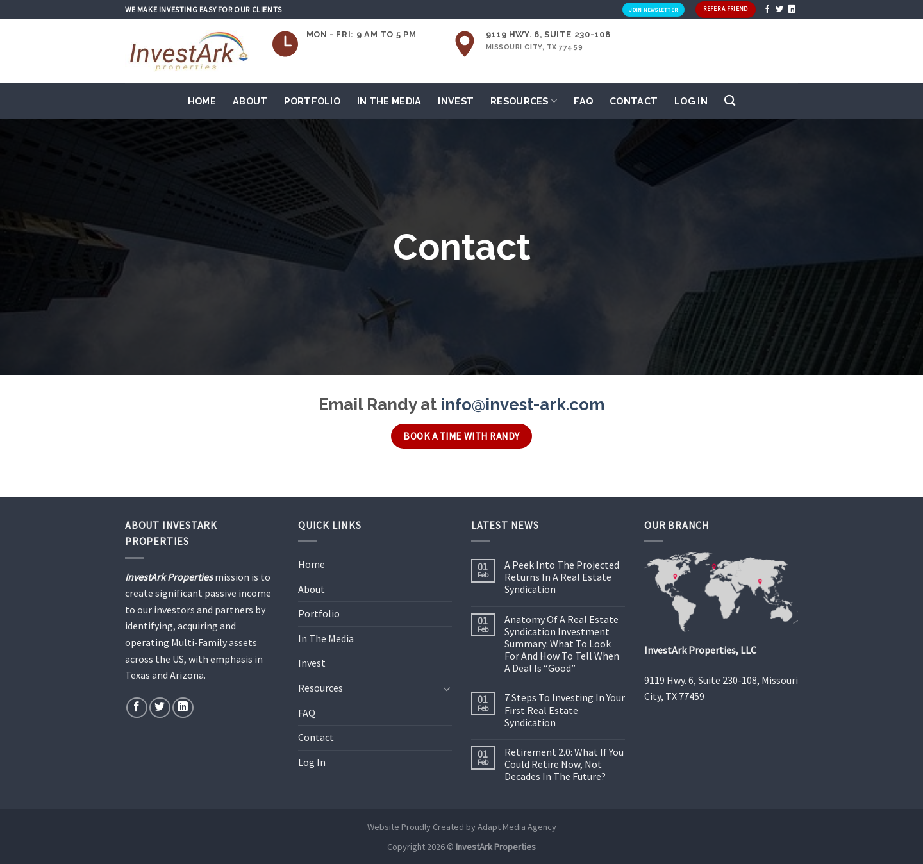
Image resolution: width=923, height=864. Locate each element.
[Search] (729, 101)
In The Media (389, 101)
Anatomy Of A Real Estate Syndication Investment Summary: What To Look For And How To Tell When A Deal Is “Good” (561, 644)
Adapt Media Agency (517, 827)
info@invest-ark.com (522, 404)
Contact (634, 101)
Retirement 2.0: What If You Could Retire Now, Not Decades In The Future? (564, 764)
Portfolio (312, 101)
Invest (456, 101)
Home (202, 101)
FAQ (583, 101)
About (250, 101)
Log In (691, 101)
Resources (523, 101)
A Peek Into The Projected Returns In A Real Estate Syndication (561, 577)
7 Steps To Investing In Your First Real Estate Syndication (564, 710)
